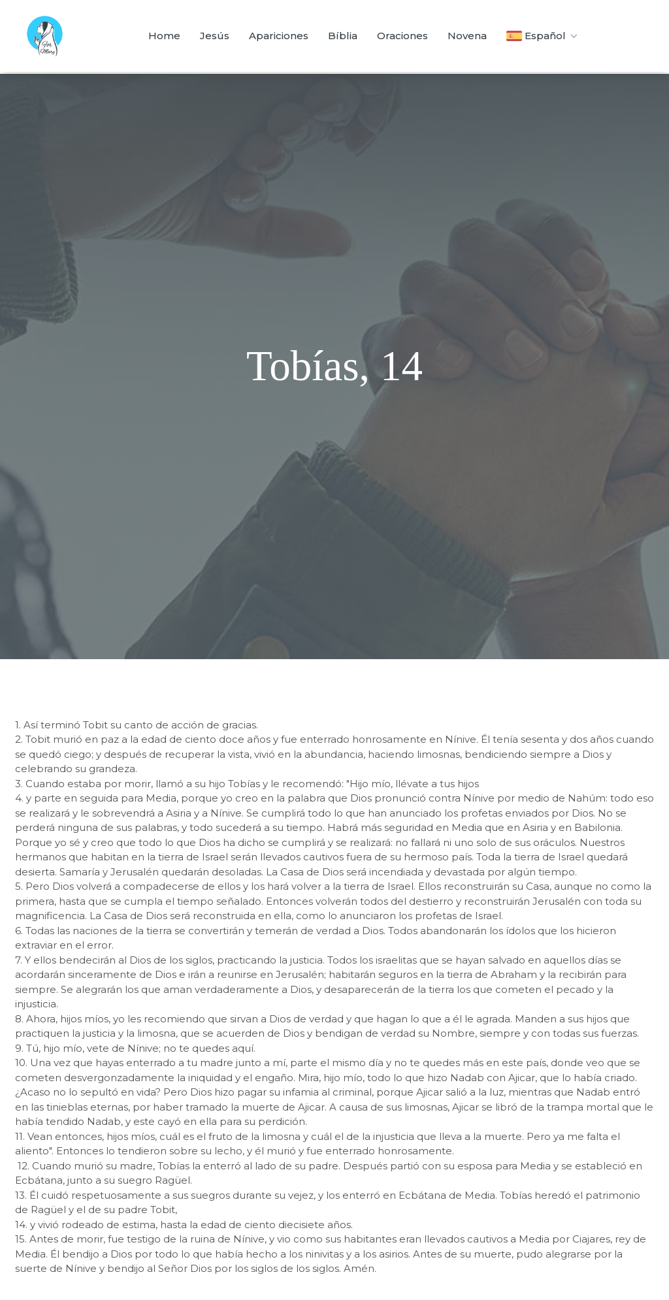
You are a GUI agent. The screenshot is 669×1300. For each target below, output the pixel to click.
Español (543, 36)
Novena (467, 35)
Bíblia (342, 35)
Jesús (214, 35)
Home (164, 35)
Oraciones (402, 35)
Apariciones (278, 35)
